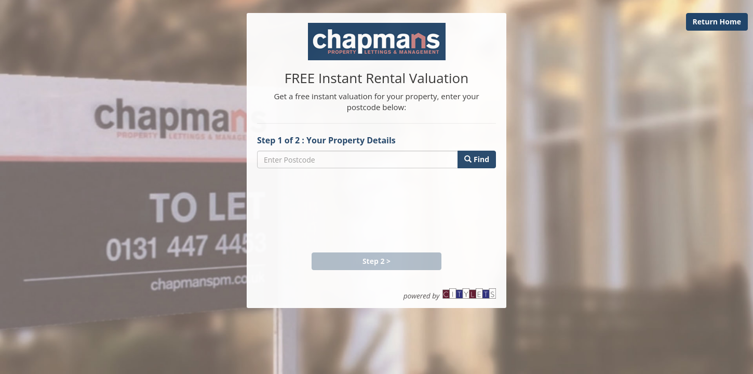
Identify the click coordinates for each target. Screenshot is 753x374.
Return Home (717, 21)
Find (476, 159)
